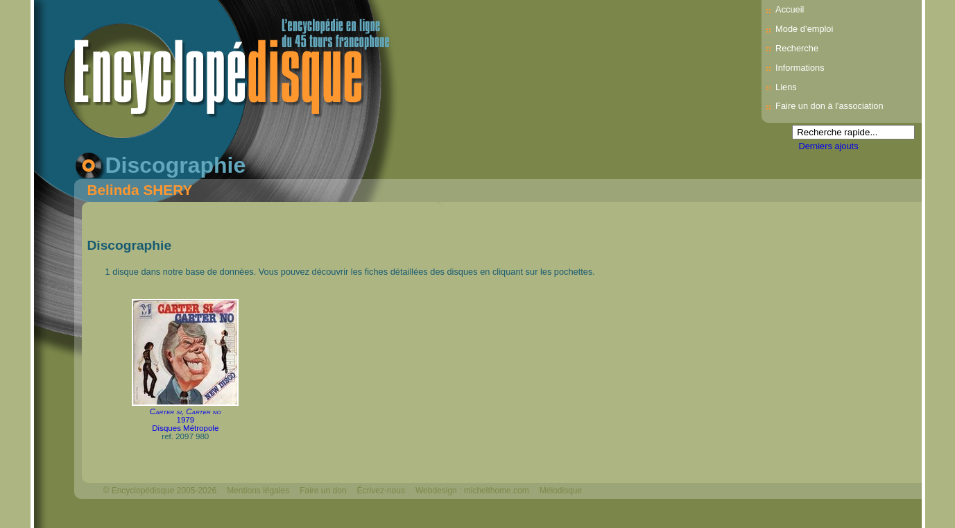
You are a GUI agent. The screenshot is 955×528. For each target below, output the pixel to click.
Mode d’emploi (804, 29)
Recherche (796, 48)
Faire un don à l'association (829, 106)
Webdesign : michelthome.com (472, 490)
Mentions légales (258, 490)
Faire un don (323, 490)
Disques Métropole (185, 428)
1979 (185, 420)
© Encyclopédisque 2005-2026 (160, 490)
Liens (786, 87)
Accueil (789, 9)
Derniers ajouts (829, 146)
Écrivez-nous (381, 490)
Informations (799, 67)
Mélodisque (561, 490)
